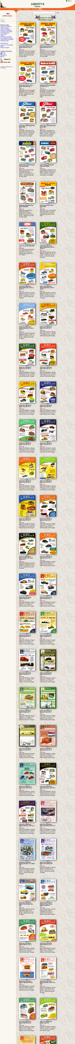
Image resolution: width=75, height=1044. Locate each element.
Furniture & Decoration (6, 31)
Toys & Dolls (4, 34)
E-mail (3, 54)
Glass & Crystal (5, 27)
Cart (2, 56)
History (2, 35)
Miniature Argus (5, 40)
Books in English (5, 47)
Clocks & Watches (5, 29)
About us (4, 55)
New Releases (27, 9)
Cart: (69, 1)
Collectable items (5, 32)
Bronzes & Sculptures (6, 30)
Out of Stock (35, 9)
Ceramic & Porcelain (6, 26)
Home (3, 52)
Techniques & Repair (6, 36)
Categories (19, 9)
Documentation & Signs (7, 38)
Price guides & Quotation (7, 39)
